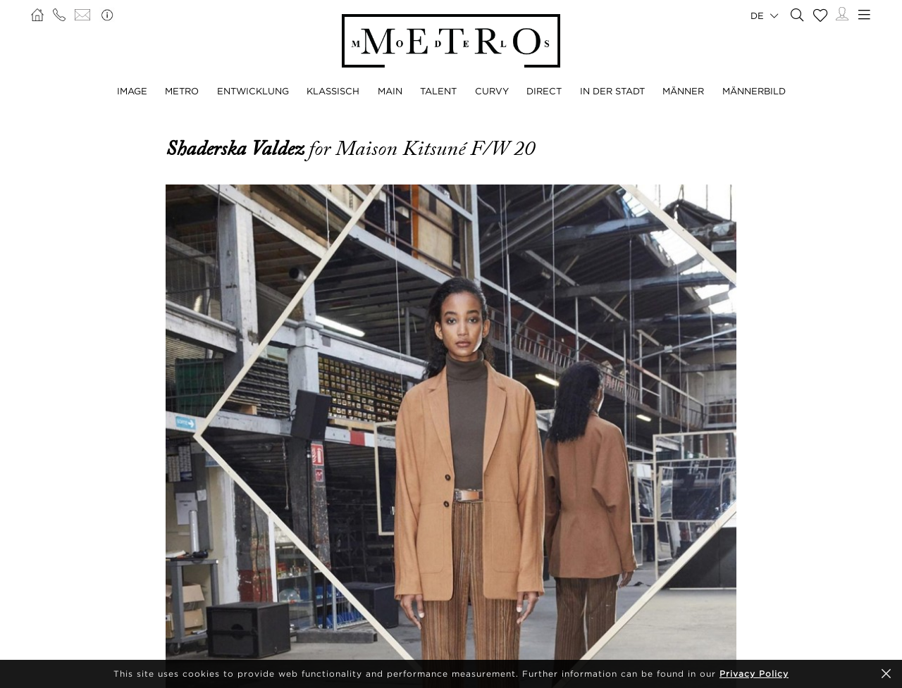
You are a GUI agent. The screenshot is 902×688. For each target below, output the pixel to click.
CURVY (492, 91)
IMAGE (132, 91)
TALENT (438, 91)
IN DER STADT (612, 91)
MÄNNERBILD (754, 91)
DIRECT (544, 91)
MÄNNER (683, 91)
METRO (182, 91)
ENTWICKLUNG (253, 91)
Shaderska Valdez (237, 148)
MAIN (390, 91)
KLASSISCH (333, 91)
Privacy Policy (754, 673)
